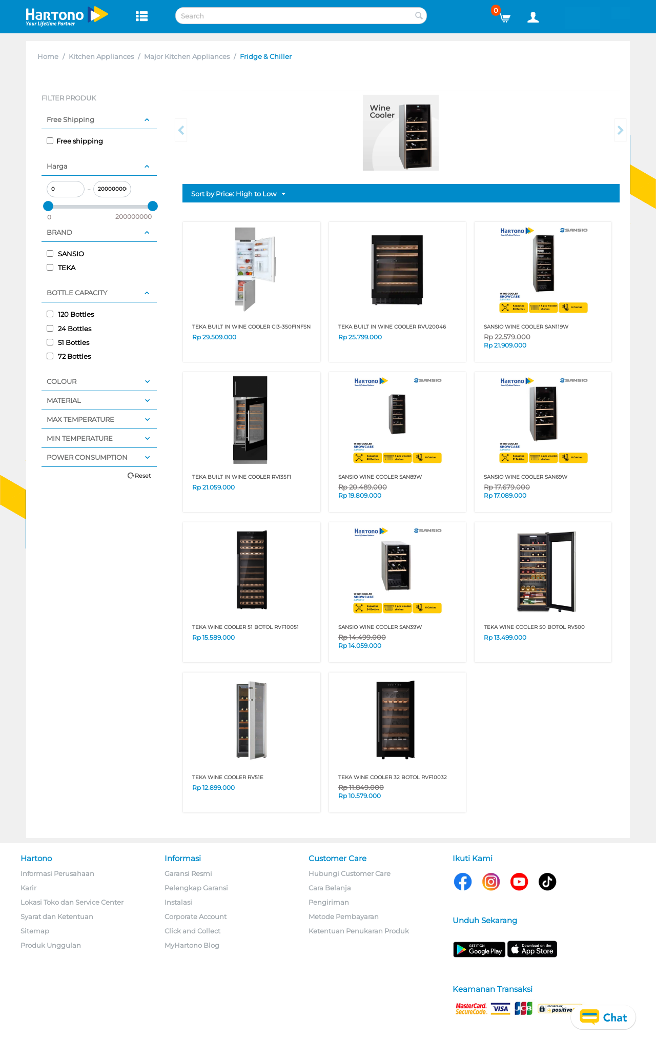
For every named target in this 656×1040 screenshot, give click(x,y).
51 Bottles (68, 342)
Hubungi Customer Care (350, 873)
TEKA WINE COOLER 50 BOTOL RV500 (534, 627)
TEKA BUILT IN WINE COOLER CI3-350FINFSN (251, 326)
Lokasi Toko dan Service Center (72, 902)
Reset (143, 475)
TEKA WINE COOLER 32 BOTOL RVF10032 (392, 777)
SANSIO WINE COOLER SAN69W (525, 477)
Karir (28, 888)
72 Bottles (69, 356)
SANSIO (65, 254)
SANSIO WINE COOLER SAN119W (526, 326)
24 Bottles (69, 328)
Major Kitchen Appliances (187, 56)
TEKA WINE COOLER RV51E (227, 777)
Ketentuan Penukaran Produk (359, 931)
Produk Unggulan (50, 945)
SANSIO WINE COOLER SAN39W (380, 627)
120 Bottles (70, 314)
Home (47, 56)
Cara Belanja (330, 888)
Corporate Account (196, 916)
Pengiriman (329, 902)
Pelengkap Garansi (196, 888)
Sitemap (34, 931)
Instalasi (178, 902)
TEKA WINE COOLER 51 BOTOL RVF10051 (245, 627)
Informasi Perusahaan (57, 873)
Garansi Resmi (188, 873)
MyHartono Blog (192, 945)
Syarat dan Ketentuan (56, 916)
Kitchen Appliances (101, 56)
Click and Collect (192, 931)
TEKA (61, 267)
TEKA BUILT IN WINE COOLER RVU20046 (392, 326)
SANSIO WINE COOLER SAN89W (380, 477)
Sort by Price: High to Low (238, 194)
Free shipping (75, 141)
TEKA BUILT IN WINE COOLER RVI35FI (241, 477)
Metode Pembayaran (344, 916)
